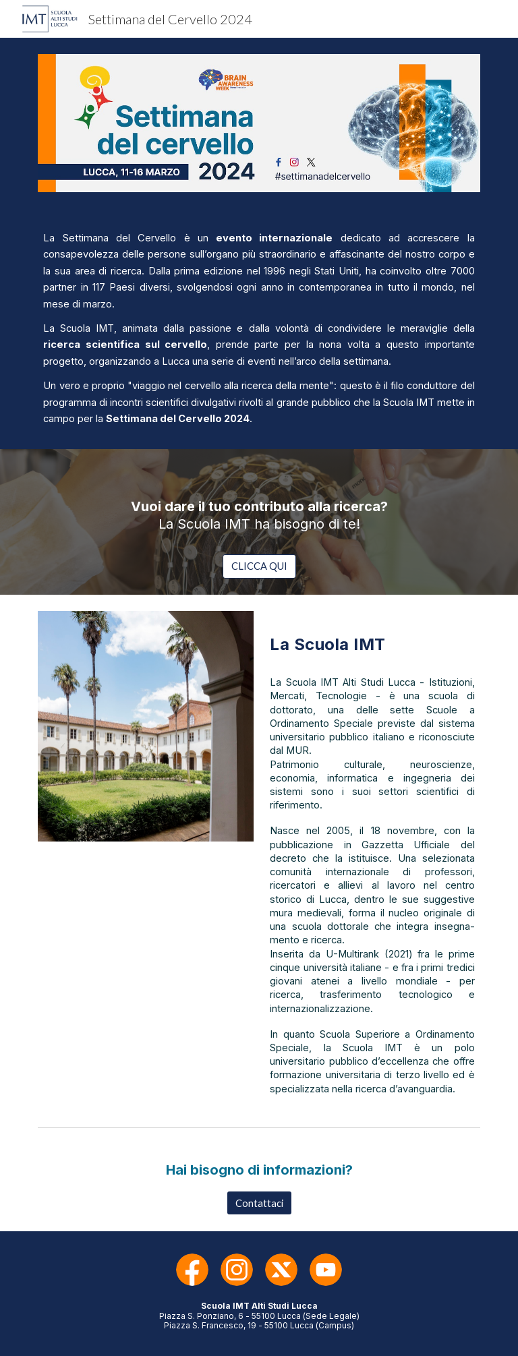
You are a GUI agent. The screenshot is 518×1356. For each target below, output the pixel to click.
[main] (259, 329)
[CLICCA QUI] (259, 566)
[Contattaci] (259, 1202)
